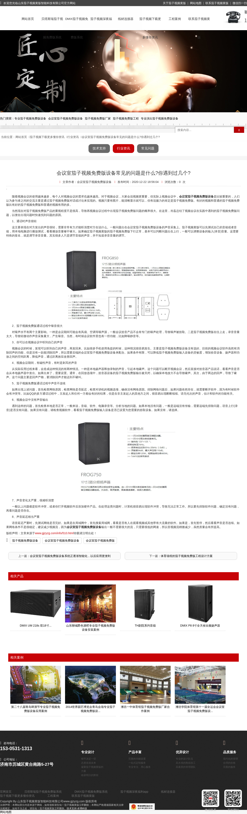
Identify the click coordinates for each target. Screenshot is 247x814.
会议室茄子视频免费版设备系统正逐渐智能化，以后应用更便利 (70, 556)
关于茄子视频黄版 (174, 3)
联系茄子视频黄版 (216, 3)
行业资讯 (73, 137)
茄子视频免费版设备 (25, 540)
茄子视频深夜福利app (101, 22)
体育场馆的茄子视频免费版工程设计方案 (187, 556)
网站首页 (28, 19)
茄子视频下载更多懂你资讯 (150, 22)
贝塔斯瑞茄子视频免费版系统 (52, 22)
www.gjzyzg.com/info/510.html (54, 533)
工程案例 (175, 19)
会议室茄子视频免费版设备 (62, 540)
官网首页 (6, 791)
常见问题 (147, 148)
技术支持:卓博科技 (77, 808)
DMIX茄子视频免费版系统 (76, 22)
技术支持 (99, 148)
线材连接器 (125, 19)
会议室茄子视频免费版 (100, 540)
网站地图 (196, 3)
